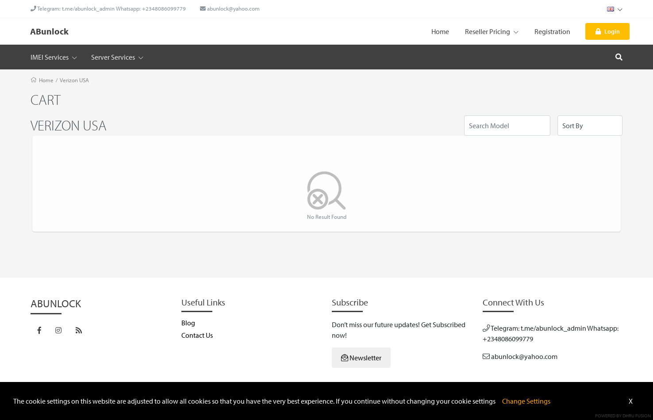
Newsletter (361, 357)
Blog (188, 322)
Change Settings (526, 401)
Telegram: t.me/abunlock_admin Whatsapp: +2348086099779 (108, 8)
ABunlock (49, 31)
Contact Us (197, 335)
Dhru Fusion (636, 415)
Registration (552, 31)
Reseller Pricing (492, 31)
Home (440, 31)
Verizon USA (74, 80)
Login (607, 31)
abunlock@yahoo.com (230, 8)
